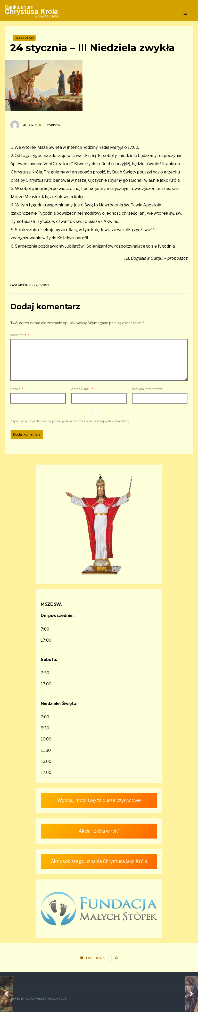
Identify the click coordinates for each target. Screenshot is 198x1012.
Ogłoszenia (24, 38)
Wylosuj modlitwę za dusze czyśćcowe (99, 800)
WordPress (35, 998)
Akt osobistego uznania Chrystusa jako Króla (99, 861)
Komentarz (19, 335)
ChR (38, 125)
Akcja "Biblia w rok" (99, 831)
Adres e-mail (82, 389)
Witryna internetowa (147, 389)
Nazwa (16, 389)
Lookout (59, 998)
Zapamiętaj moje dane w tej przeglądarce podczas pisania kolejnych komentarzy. (70, 421)
